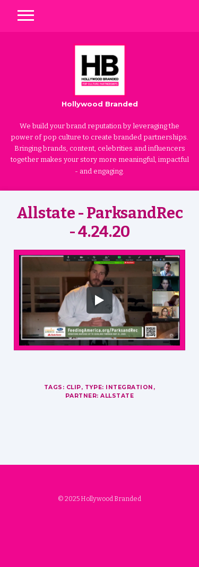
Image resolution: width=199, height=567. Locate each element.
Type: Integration (119, 387)
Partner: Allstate (99, 395)
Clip (73, 387)
